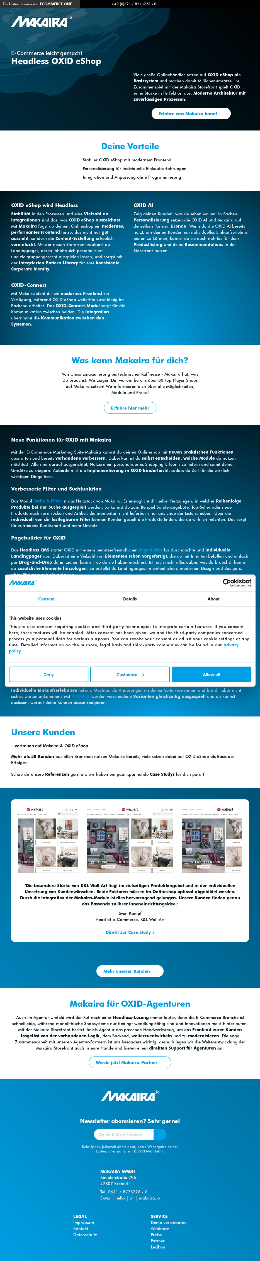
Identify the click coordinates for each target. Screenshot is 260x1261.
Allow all (211, 674)
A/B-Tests (81, 696)
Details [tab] (130, 599)
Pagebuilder (150, 550)
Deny (48, 674)
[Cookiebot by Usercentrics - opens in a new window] (227, 583)
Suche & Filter (47, 501)
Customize (130, 674)
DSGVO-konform (148, 1151)
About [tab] (214, 599)
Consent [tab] (46, 599)
